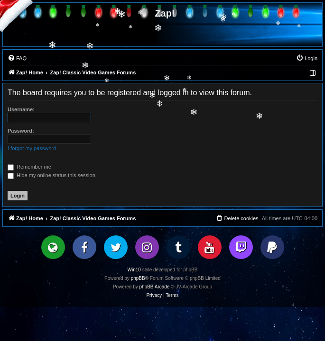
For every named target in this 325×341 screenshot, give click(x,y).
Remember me (29, 167)
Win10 (134, 269)
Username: (21, 109)
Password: (21, 131)
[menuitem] (17, 58)
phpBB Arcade (154, 286)
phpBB (138, 278)
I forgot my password (32, 148)
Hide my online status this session (51, 175)
